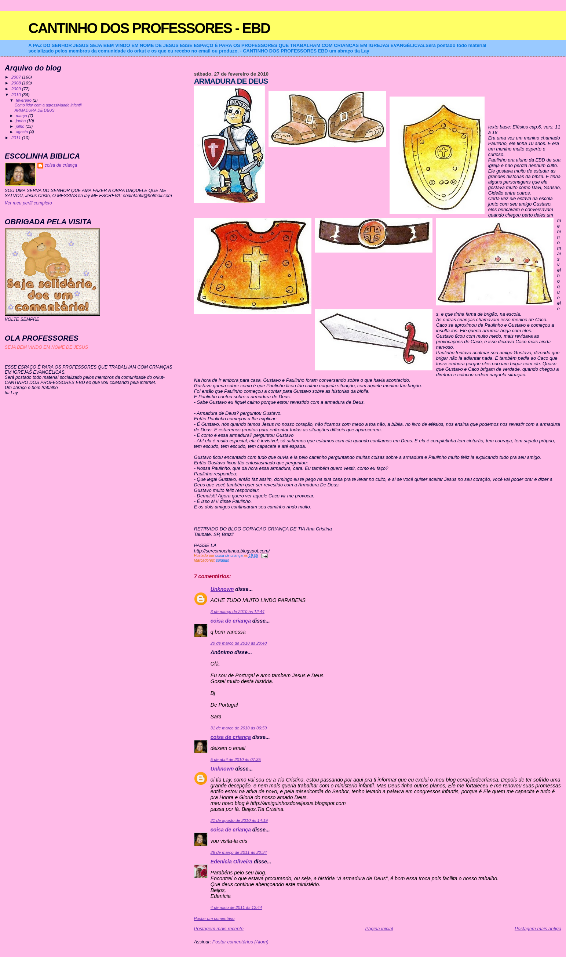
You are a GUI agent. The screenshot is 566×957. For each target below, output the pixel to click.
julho (20, 126)
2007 (16, 77)
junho (21, 121)
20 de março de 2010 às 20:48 (239, 643)
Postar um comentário (214, 918)
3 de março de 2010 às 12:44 (237, 611)
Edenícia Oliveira (231, 861)
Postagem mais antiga (538, 928)
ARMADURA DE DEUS (35, 110)
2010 (16, 94)
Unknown (222, 589)
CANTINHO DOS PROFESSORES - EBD (149, 28)
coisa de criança (231, 621)
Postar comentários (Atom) (240, 942)
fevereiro (24, 100)
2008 (16, 82)
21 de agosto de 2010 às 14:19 (239, 820)
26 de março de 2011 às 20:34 (239, 852)
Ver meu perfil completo (28, 203)
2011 (16, 137)
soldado (222, 560)
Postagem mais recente (219, 928)
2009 (16, 88)
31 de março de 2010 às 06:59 (239, 728)
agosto (22, 132)
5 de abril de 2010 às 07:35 (236, 759)
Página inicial (379, 928)
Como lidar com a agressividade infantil (48, 105)
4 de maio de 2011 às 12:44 (236, 907)
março (22, 115)
